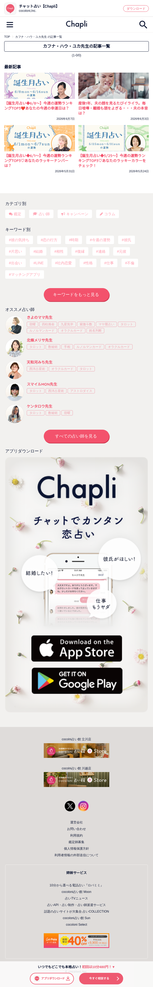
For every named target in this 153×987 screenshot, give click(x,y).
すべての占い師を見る (76, 436)
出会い (16, 263)
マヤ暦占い (106, 324)
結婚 (39, 251)
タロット (127, 324)
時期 (74, 240)
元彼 (122, 251)
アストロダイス (81, 391)
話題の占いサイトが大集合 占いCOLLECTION (76, 911)
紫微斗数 (86, 324)
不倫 (130, 263)
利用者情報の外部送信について (76, 855)
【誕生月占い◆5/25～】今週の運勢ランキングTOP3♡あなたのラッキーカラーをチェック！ (112, 160)
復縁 (81, 251)
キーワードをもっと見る (76, 294)
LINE (39, 263)
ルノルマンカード (41, 330)
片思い (16, 251)
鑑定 (17, 214)
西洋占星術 (37, 369)
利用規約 (76, 835)
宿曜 (32, 324)
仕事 (110, 263)
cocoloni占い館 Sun (76, 918)
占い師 (44, 214)
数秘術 (53, 347)
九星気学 (67, 324)
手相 (67, 347)
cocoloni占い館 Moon (76, 892)
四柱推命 (48, 324)
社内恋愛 (64, 263)
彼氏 (127, 240)
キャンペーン (77, 214)
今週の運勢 (101, 240)
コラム (109, 214)
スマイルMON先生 (42, 384)
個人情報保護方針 (76, 848)
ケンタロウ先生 (39, 406)
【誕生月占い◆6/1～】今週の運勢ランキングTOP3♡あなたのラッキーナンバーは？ (38, 160)
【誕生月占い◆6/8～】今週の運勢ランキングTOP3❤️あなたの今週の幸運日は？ (38, 106)
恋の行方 (50, 240)
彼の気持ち (20, 240)
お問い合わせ (76, 829)
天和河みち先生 (39, 362)
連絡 (102, 251)
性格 (89, 263)
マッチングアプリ (25, 274)
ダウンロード (136, 8)
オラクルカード (72, 330)
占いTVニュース (76, 898)
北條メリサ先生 (39, 340)
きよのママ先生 (39, 317)
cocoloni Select (76, 924)
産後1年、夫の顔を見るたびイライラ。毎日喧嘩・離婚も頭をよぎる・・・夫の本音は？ (113, 108)
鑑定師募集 (76, 842)
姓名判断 (95, 330)
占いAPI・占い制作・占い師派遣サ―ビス (76, 905)
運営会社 (76, 822)
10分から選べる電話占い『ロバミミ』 (76, 885)
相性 (60, 251)
